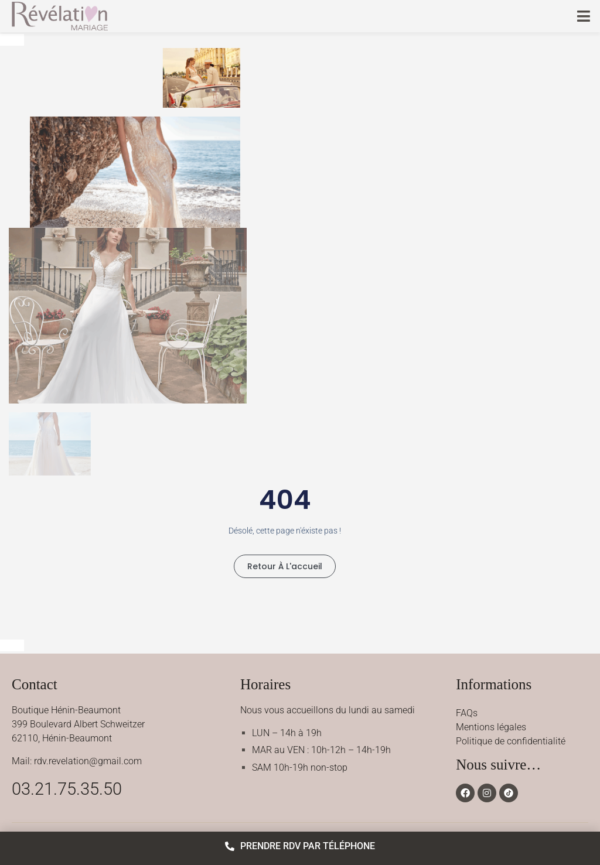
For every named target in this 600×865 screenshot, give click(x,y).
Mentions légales (491, 727)
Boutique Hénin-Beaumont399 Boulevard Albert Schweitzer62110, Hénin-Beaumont (78, 724)
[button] (584, 16)
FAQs (467, 713)
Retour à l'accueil (284, 566)
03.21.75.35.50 (67, 789)
